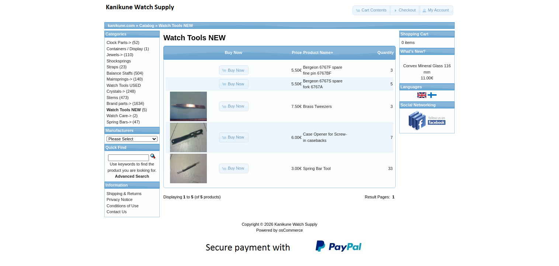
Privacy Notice (119, 199)
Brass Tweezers (317, 106)
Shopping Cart (414, 34)
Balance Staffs (120, 73)
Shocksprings (119, 61)
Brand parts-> (119, 103)
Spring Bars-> (119, 122)
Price (297, 52)
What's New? (413, 51)
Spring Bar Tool (317, 168)
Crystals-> (116, 91)
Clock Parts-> (119, 42)
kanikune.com (121, 25)
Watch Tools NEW (176, 25)
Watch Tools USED (124, 85)
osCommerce (291, 230)
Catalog (146, 25)
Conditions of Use (123, 206)
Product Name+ (318, 52)
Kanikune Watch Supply (295, 224)
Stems (112, 97)
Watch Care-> (119, 115)
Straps (112, 67)
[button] (372, 10)
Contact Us (116, 211)
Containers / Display (125, 49)
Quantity (385, 52)
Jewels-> (115, 54)
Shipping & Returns (124, 193)
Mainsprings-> (119, 79)
